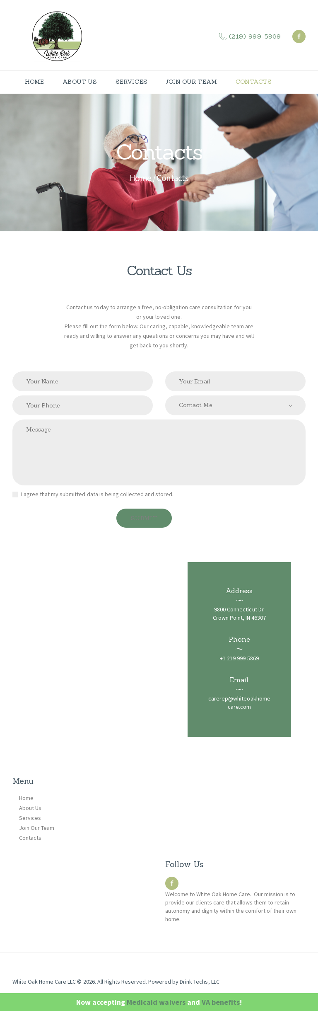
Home (141, 178)
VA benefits (221, 1002)
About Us (30, 808)
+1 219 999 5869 (239, 658)
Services (30, 818)
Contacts (30, 837)
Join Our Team (36, 828)
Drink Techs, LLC (199, 981)
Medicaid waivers (156, 1002)
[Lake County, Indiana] (159, 649)
